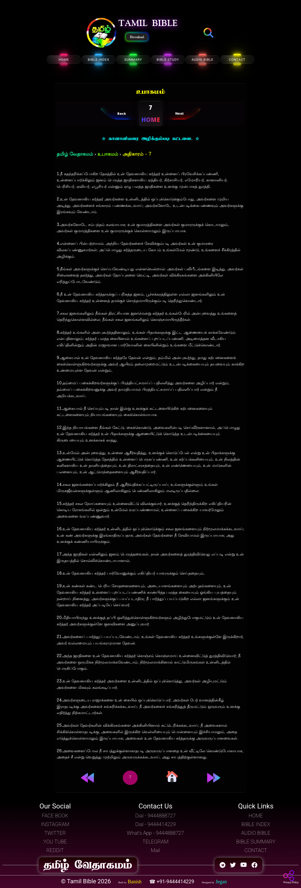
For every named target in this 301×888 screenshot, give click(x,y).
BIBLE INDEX (98, 59)
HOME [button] (256, 816)
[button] (101, 33)
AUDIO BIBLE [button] (255, 833)
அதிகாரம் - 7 (137, 154)
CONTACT (237, 59)
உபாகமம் (108, 154)
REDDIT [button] (55, 850)
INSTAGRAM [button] (55, 824)
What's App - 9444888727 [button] (155, 833)
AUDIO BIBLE (202, 59)
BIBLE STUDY (168, 59)
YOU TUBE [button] (55, 842)
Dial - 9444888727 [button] (155, 816)
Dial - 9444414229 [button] (155, 824)
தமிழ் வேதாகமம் (75, 154)
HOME (64, 59)
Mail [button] (155, 850)
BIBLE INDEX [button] (255, 824)
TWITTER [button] (55, 833)
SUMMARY (133, 59)
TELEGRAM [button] (156, 842)
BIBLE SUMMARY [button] (255, 842)
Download (137, 37)
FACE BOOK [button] (55, 816)
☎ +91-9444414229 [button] (172, 882)
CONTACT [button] (256, 850)
